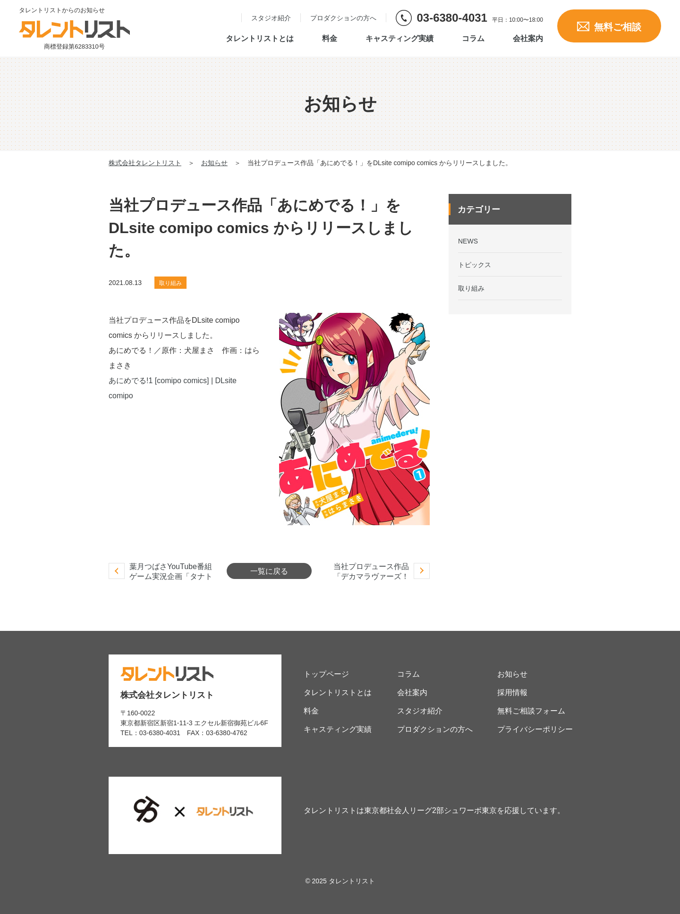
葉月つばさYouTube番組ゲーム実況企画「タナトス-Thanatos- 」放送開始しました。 (171, 581)
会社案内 (528, 38)
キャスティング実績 (400, 38)
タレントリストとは (260, 38)
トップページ (326, 674)
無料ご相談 (609, 27)
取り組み (170, 283)
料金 (329, 38)
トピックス (474, 264)
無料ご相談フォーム (531, 711)
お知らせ (512, 674)
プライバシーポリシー (535, 729)
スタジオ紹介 (271, 18)
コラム (473, 38)
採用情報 (512, 692)
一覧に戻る (269, 571)
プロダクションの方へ (343, 18)
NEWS (468, 241)
